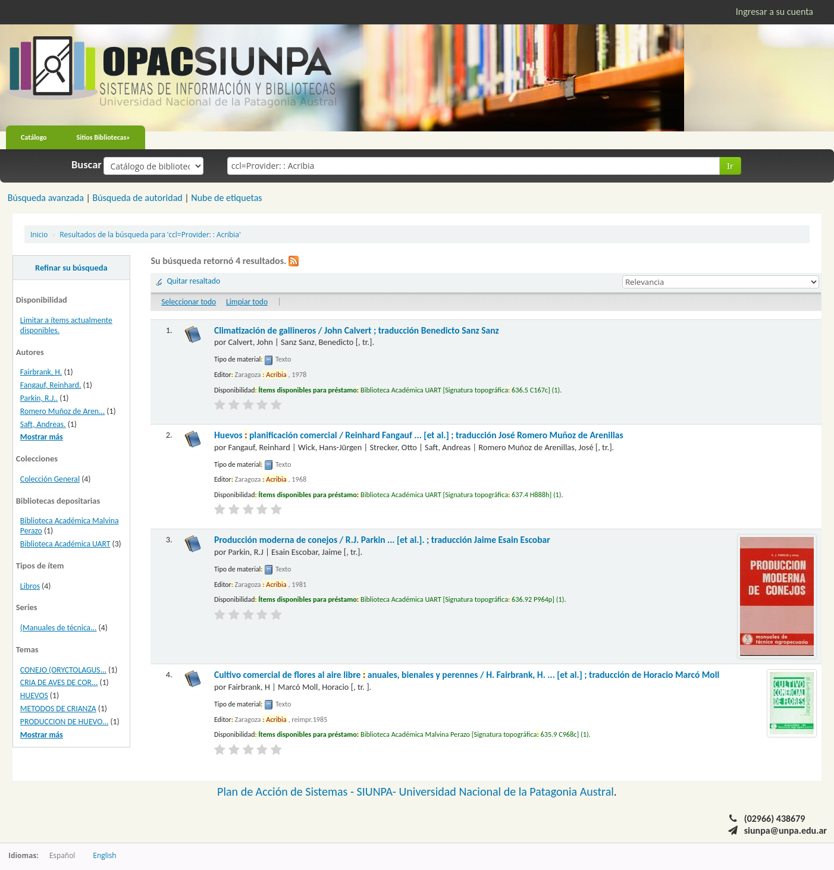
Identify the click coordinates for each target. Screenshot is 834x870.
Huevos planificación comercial (418, 435)
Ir (730, 165)
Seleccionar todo (188, 302)
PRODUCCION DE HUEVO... (64, 722)
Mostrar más (41, 437)
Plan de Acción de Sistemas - (287, 791)
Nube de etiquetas (226, 197)
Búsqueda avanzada (46, 197)
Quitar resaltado (193, 281)
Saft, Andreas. (43, 424)
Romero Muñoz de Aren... (62, 411)
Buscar (86, 165)
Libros (30, 586)
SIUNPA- (378, 791)
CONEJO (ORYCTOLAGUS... (63, 670)
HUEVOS (34, 695)
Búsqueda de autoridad (137, 197)
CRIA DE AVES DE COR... (59, 682)
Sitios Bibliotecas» (103, 137)
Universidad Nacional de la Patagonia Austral (506, 791)
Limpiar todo (247, 302)
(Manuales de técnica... (58, 628)
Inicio (39, 234)
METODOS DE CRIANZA (58, 708)
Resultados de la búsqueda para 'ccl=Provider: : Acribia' (149, 234)
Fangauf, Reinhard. (50, 385)
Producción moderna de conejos (382, 539)
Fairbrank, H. (41, 372)
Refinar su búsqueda (71, 267)
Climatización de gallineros (356, 330)
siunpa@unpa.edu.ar (785, 830)
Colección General (50, 479)
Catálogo (34, 137)
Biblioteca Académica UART (65, 544)
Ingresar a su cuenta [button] (774, 11)
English (104, 855)
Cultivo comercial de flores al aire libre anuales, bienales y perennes (466, 674)
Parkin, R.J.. (39, 398)
